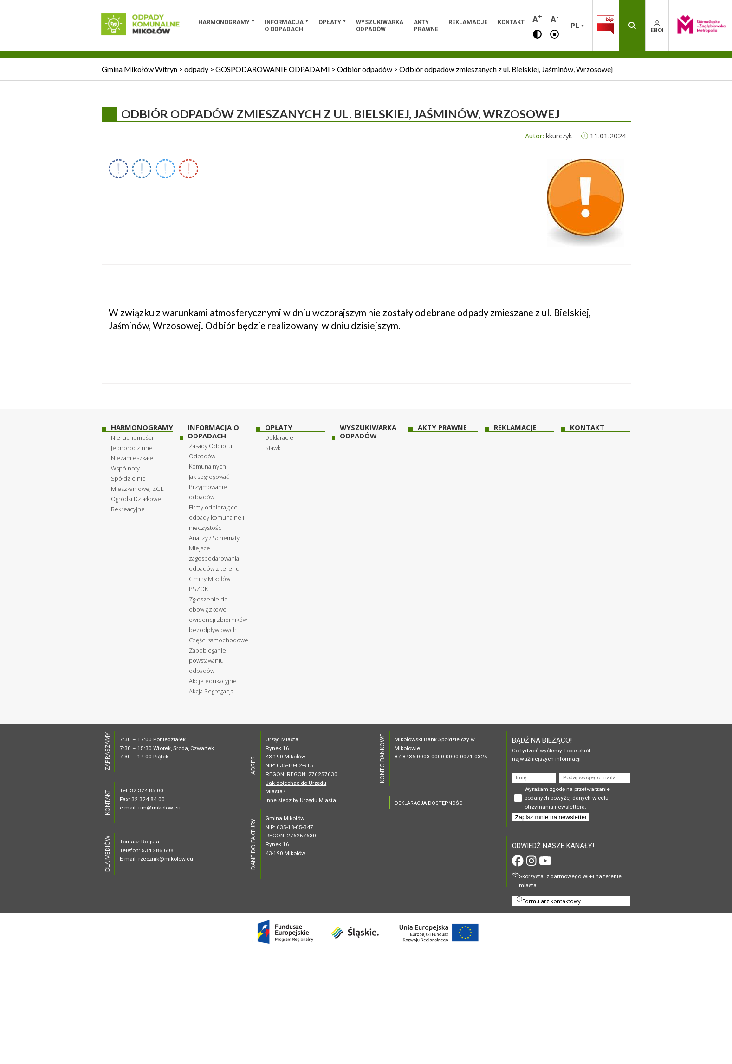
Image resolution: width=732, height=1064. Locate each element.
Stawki (273, 448)
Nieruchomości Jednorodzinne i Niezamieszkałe (133, 447)
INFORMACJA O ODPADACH (284, 26)
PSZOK (198, 589)
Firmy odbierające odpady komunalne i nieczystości (216, 517)
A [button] (537, 18)
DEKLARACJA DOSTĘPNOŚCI (429, 803)
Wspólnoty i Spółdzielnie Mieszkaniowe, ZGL (137, 478)
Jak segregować (209, 476)
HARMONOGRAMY (224, 22)
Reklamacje (467, 22)
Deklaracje (279, 437)
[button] (537, 33)
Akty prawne (426, 26)
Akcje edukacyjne (213, 681)
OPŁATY (329, 22)
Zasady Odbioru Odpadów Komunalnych (210, 456)
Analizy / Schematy (214, 538)
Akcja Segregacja (211, 691)
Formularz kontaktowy (549, 900)
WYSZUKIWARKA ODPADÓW (379, 26)
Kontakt (511, 22)
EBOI (657, 26)
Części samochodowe (218, 640)
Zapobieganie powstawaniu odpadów (207, 660)
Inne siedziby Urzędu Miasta (301, 800)
